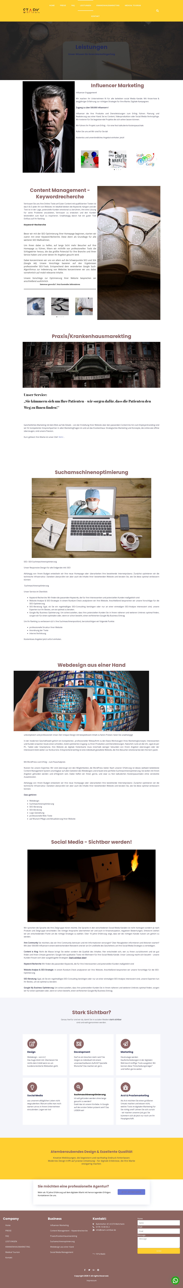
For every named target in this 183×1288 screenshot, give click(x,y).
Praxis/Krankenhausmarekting (63, 1236)
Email (139, 1227)
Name (140, 1218)
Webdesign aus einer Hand (62, 1247)
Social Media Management (61, 1252)
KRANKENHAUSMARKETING (107, 5)
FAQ (73, 5)
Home (52, 5)
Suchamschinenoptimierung (62, 1241)
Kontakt (95, 16)
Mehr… (62, 437)
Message (141, 1235)
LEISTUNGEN (85, 5)
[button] (157, 11)
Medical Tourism (133, 5)
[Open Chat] (175, 1280)
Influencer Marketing (59, 1225)
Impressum (92, 1280)
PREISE (63, 5)
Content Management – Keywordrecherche (69, 1230)
